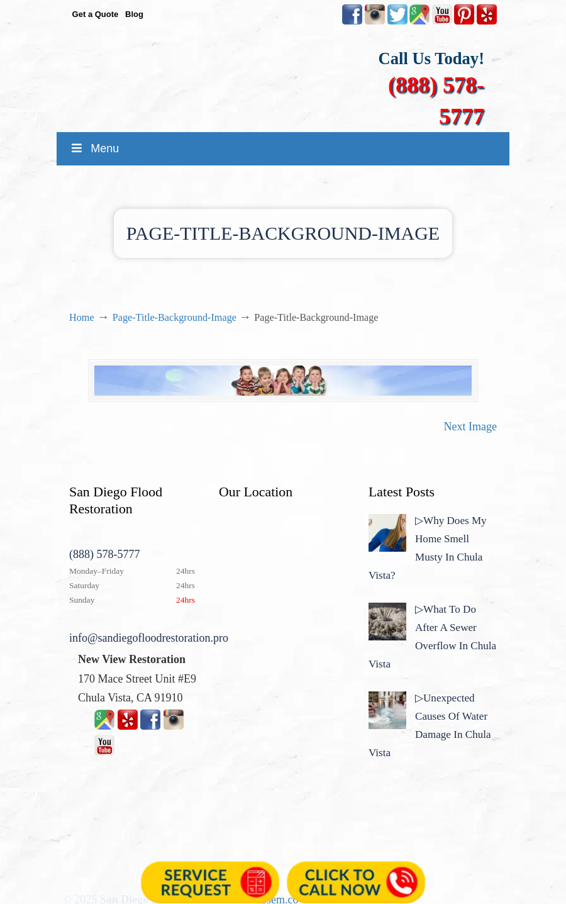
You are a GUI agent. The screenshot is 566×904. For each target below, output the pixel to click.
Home (81, 317)
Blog (134, 14)
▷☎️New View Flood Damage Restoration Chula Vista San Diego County (295, 74)
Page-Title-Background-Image (174, 317)
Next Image (470, 426)
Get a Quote (95, 14)
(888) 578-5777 (104, 554)
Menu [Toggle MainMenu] (94, 148)
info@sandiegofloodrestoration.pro (148, 638)
